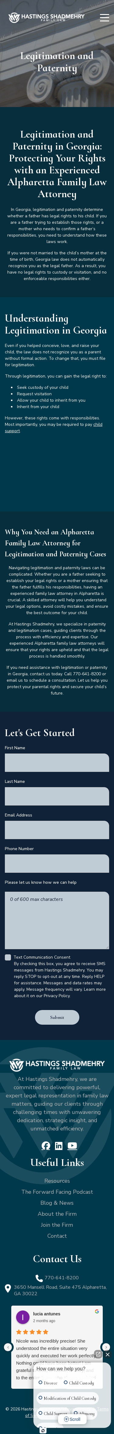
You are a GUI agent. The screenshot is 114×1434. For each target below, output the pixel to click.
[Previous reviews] (8, 1347)
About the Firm (57, 1214)
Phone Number (19, 849)
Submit (57, 1017)
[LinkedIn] (59, 1145)
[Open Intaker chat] (43, 1430)
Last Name (15, 781)
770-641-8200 (62, 1277)
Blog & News (57, 1203)
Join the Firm (57, 1225)
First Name (15, 748)
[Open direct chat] (98, 1357)
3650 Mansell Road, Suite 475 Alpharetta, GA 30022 (60, 1290)
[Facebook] (46, 1145)
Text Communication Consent (41, 957)
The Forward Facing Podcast (57, 1192)
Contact (57, 1236)
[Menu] (104, 17)
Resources (57, 1181)
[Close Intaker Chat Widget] (107, 1357)
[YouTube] (72, 1145)
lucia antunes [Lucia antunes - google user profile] (46, 1313)
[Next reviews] (106, 1347)
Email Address (18, 815)
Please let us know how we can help (41, 882)
